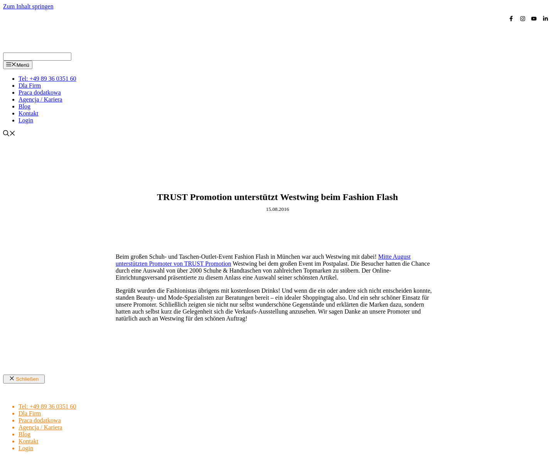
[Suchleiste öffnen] (9, 134)
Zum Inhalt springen (28, 6)
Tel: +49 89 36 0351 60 (47, 78)
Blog (24, 106)
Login (25, 120)
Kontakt (28, 113)
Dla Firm (29, 85)
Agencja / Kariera (40, 99)
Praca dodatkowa (39, 92)
